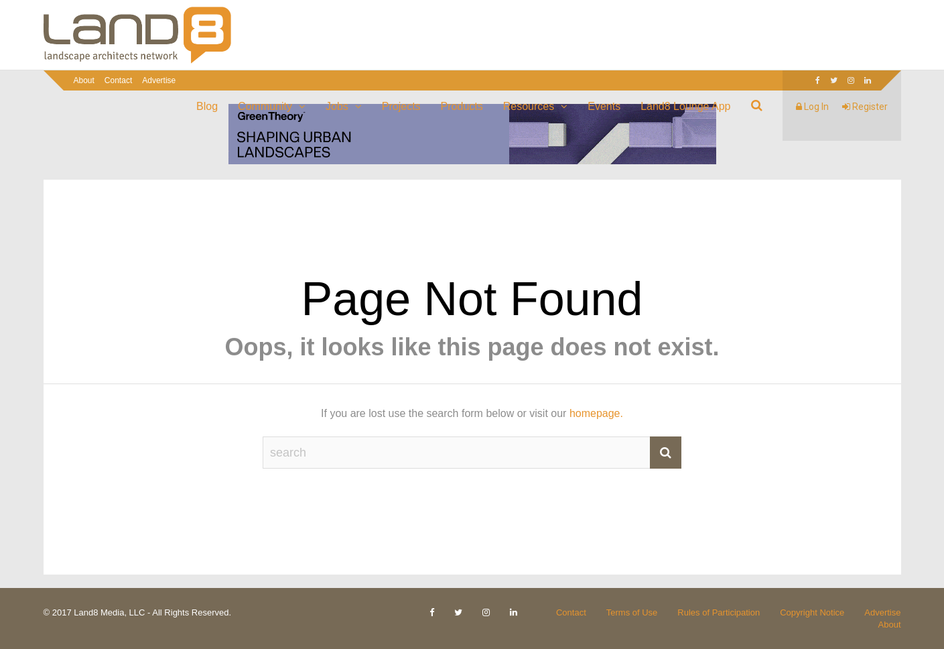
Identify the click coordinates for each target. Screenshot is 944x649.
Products (462, 106)
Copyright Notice (812, 612)
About (84, 80)
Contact (118, 80)
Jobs (337, 106)
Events (604, 106)
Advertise (159, 80)
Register (865, 106)
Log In (812, 106)
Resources (528, 106)
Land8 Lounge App (685, 106)
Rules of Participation (718, 612)
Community (265, 106)
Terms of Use (632, 612)
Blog (207, 106)
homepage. (596, 413)
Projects (401, 106)
